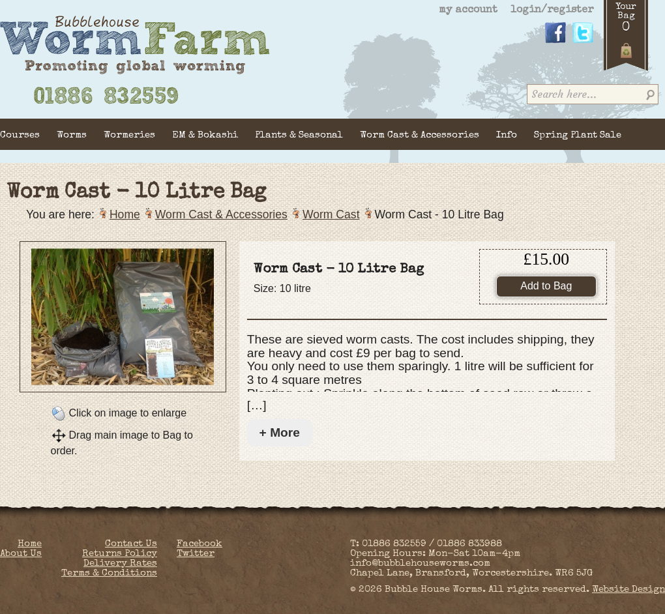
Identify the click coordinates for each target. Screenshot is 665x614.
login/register (551, 10)
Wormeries (129, 135)
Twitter (195, 554)
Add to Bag (546, 285)
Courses (20, 135)
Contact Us (131, 544)
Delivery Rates (120, 563)
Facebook (199, 544)
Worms (72, 135)
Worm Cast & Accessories (419, 135)
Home (125, 214)
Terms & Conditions (109, 573)
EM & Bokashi (205, 135)
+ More (279, 432)
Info (506, 135)
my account (468, 10)
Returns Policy (119, 554)
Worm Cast (331, 214)
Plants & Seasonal (299, 135)
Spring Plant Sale (577, 135)
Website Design (628, 589)
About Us (21, 554)
